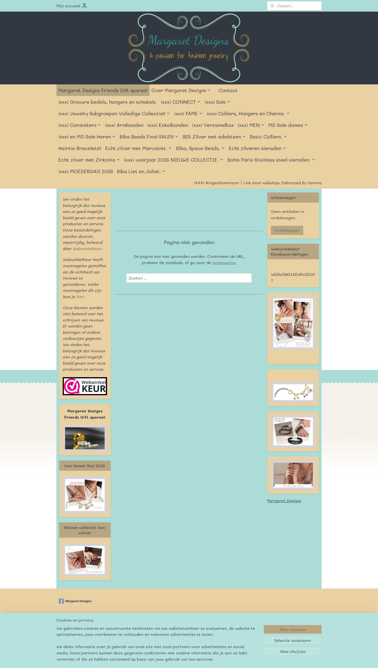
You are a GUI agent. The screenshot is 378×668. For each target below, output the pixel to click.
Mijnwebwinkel (246, 629)
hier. (80, 296)
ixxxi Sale (218, 102)
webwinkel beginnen (202, 629)
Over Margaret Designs (181, 90)
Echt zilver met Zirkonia (89, 160)
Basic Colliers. (268, 136)
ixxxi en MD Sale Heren (87, 136)
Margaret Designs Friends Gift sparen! (103, 90)
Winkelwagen (287, 230)
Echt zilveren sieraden (257, 148)
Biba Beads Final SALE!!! (149, 136)
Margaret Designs (284, 500)
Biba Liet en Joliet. (141, 171)
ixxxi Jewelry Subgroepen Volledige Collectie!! (114, 113)
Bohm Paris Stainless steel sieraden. (271, 160)
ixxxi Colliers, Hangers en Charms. (248, 113)
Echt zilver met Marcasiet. (138, 148)
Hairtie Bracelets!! (79, 148)
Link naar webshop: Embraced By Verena (282, 182)
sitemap (173, 629)
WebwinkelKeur (87, 248)
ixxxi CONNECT (181, 102)
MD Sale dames (288, 125)
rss (184, 629)
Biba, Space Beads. (200, 148)
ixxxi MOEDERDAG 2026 (85, 171)
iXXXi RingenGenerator (216, 182)
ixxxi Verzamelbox (213, 125)
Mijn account (71, 6)
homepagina (223, 262)
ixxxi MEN (251, 125)
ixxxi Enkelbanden (167, 125)
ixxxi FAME (188, 113)
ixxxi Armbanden (124, 125)
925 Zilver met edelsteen (214, 136)
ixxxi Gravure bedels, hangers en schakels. (107, 102)
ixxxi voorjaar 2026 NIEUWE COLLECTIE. (173, 160)
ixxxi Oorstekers (79, 125)
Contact (228, 90)
